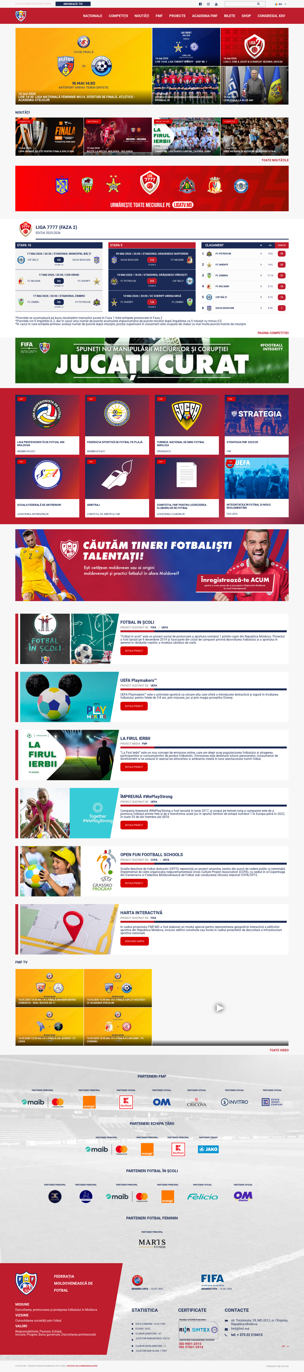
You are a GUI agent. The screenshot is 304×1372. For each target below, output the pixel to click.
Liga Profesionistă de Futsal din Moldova (40, 444)
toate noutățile (275, 160)
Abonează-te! (73, 3)
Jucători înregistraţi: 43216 (153, 1340)
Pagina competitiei (273, 333)
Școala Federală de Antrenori (39, 504)
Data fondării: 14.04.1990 (151, 1324)
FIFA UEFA (232, 514)
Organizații (164, 451)
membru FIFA (209, 1289)
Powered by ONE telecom (277, 1366)
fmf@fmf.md (240, 1329)
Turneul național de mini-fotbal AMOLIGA (181, 444)
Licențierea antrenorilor (32, 514)
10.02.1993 (157, 1289)
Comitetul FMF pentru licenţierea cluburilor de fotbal (181, 506)
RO (278, 4)
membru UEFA (140, 1289)
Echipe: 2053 (143, 1328)
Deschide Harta (134, 941)
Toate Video (279, 1050)
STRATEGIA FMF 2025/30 (242, 442)
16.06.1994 (226, 1289)
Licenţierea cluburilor (171, 514)
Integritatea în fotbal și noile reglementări (249, 506)
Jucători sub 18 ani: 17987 (152, 1351)
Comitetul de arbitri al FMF (103, 514)
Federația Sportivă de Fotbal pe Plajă (114, 442)
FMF (229, 451)
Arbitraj (93, 504)
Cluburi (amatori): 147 (149, 1333)
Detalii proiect (134, 650)
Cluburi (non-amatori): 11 (151, 1346)
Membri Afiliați (26, 451)
